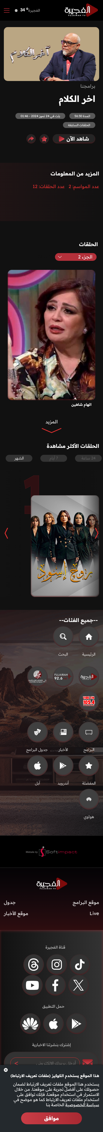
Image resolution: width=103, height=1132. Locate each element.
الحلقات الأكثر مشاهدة (73, 446)
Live (94, 913)
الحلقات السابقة (79, 125)
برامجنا (87, 86)
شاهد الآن (74, 138)
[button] (92, 533)
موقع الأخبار (16, 913)
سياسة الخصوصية (82, 1104)
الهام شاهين (81, 404)
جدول (10, 902)
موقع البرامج (86, 902)
